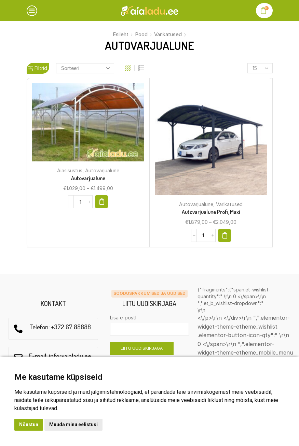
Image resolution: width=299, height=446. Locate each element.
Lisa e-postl (123, 317)
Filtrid (37, 68)
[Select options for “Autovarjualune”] (101, 201)
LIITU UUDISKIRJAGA (142, 347)
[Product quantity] (80, 201)
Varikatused (168, 34)
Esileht (120, 34)
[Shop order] (85, 68)
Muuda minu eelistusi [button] (73, 424)
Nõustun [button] (28, 424)
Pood (141, 34)
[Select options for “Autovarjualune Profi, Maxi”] (224, 235)
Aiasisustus (69, 170)
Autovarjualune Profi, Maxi (211, 211)
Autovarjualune (102, 170)
